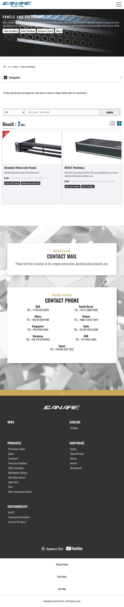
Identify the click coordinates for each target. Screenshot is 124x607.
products (15, 66)
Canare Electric (17, 4)
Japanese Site (54, 548)
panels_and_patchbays (28, 66)
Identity (73, 463)
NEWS (10, 422)
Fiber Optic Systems (17, 477)
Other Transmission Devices (20, 491)
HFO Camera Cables (16, 449)
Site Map (62, 589)
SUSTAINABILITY (17, 506)
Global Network (77, 453)
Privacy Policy (62, 564)
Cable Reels (13, 482)
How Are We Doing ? (17, 522)
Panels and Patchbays (17, 463)
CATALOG (74, 422)
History (73, 458)
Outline (73, 449)
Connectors (13, 458)
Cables (11, 453)
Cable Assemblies (16, 468)
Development (76, 468)
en (9, 66)
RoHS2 (11, 512)
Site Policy (62, 576)
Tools (10, 487)
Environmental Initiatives (19, 517)
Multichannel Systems (17, 472)
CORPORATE (76, 443)
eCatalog (74, 428)
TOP (4, 66)
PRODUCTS (14, 443)
